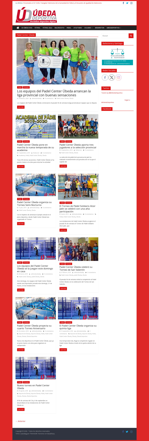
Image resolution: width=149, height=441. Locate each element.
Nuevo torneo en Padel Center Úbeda (33, 387)
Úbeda (71, 98)
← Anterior (20, 421)
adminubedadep (37, 98)
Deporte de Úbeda (24, 334)
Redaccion (36, 153)
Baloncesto (59, 28)
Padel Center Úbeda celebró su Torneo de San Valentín (75, 268)
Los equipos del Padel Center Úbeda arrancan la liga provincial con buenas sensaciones (54, 93)
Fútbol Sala (47, 28)
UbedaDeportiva (113, 28)
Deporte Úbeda (35, 334)
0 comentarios (48, 98)
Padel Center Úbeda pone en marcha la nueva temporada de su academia (35, 147)
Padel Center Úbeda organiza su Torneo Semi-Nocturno (34, 203)
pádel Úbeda (35, 276)
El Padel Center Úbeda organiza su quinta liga (78, 327)
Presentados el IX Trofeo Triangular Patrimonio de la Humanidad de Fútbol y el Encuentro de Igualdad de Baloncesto (62, 3)
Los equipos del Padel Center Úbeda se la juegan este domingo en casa (35, 268)
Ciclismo (87, 28)
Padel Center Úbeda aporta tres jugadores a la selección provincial (77, 146)
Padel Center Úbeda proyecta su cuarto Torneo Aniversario (34, 327)
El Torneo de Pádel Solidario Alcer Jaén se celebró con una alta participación (77, 208)
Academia (22, 155)
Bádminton (99, 28)
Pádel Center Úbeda (62, 98)
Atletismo (78, 28)
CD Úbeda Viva (26, 28)
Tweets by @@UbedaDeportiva (111, 93)
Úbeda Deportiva (32, 336)
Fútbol (37, 28)
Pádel (69, 28)
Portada (26, 87)
